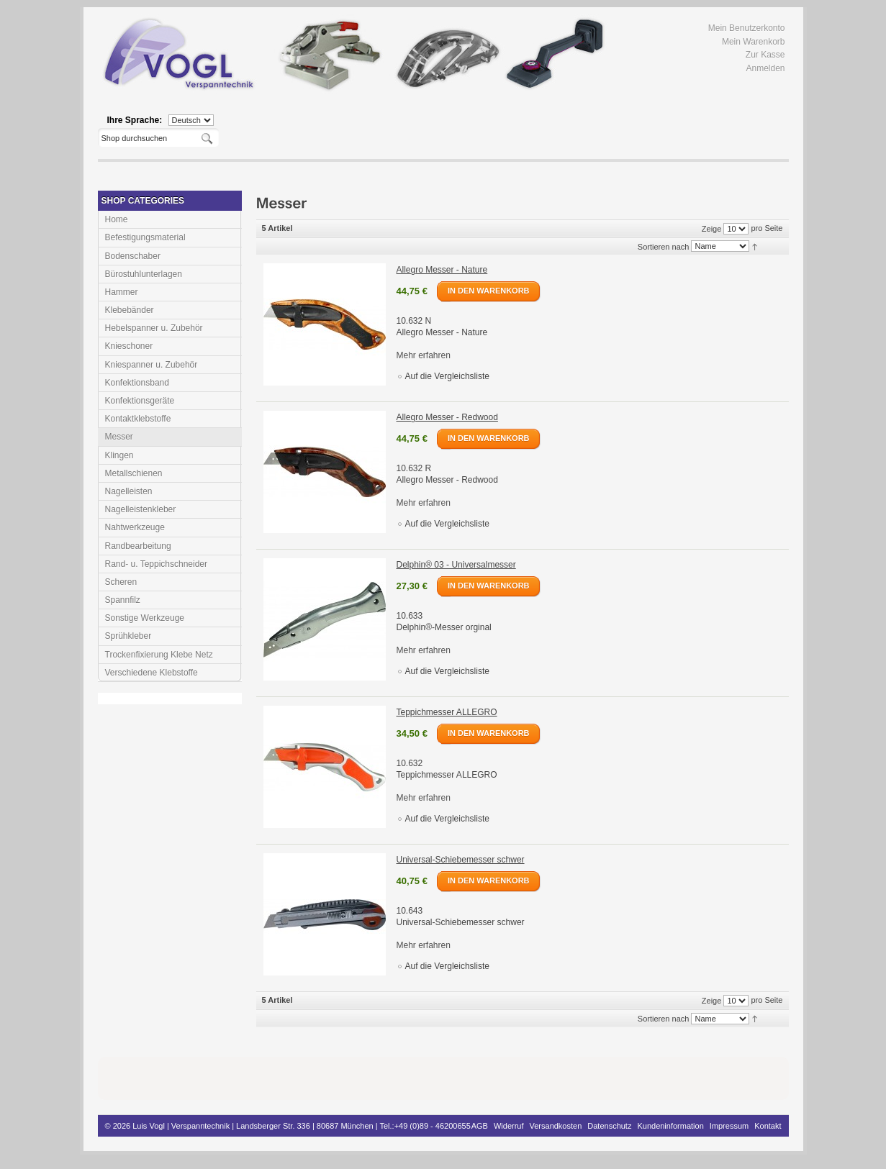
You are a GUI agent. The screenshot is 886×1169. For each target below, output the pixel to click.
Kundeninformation (670, 1126)
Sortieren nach (664, 246)
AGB (479, 1126)
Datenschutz (609, 1126)
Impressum (729, 1126)
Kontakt (767, 1126)
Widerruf (509, 1126)
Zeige (712, 228)
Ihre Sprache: (135, 120)
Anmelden (765, 68)
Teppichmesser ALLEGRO (447, 712)
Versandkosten (556, 1126)
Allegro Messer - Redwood (447, 417)
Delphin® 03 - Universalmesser (456, 565)
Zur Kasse (765, 55)
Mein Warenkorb (753, 42)
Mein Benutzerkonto (746, 28)
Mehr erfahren (424, 355)
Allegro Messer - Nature (442, 270)
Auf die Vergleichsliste (447, 376)
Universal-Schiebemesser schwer (461, 860)
